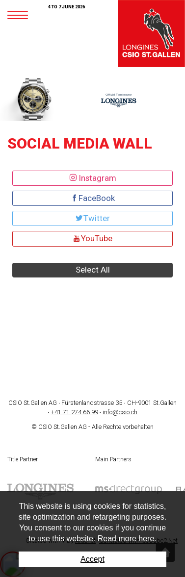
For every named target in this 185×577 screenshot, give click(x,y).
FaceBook (92, 198)
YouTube (92, 238)
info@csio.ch (120, 412)
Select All (93, 270)
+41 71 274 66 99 (74, 412)
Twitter (92, 218)
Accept (92, 559)
